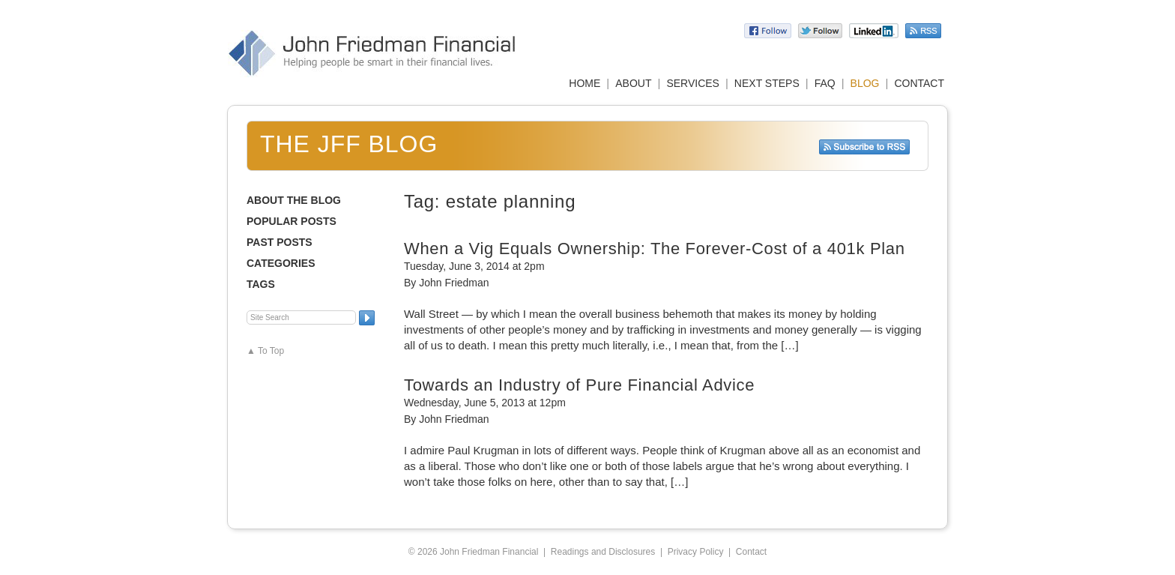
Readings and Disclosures (603, 552)
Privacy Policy (696, 552)
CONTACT (919, 83)
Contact (751, 552)
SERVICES (692, 83)
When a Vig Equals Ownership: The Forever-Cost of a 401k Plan (654, 248)
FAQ (825, 83)
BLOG (865, 83)
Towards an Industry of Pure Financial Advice (579, 385)
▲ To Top (265, 351)
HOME (584, 83)
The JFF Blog (349, 143)
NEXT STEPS (767, 83)
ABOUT (633, 83)
